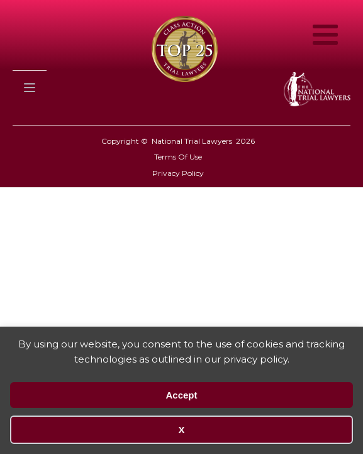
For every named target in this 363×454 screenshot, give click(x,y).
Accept (181, 395)
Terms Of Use (178, 156)
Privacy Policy (178, 173)
